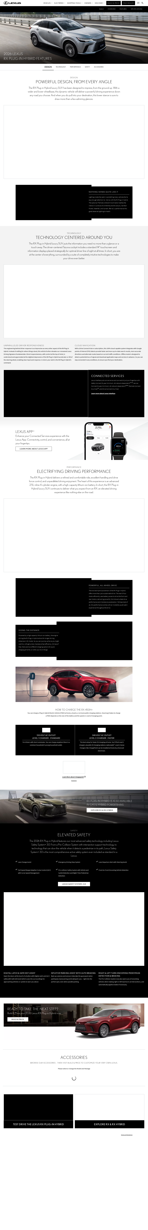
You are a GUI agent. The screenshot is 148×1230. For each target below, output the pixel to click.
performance (75, 67)
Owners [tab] (88, 3)
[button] (138, 3)
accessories (98, 67)
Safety (87, 67)
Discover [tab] (99, 3)
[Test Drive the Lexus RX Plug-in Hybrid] (38, 1111)
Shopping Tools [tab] (74, 3)
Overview (112, 9)
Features (123, 9)
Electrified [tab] (59, 3)
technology (61, 67)
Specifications (136, 9)
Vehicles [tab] (47, 3)
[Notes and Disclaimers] (126, 1135)
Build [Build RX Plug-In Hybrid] (101, 9)
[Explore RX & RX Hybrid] (102, 810)
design (48, 67)
